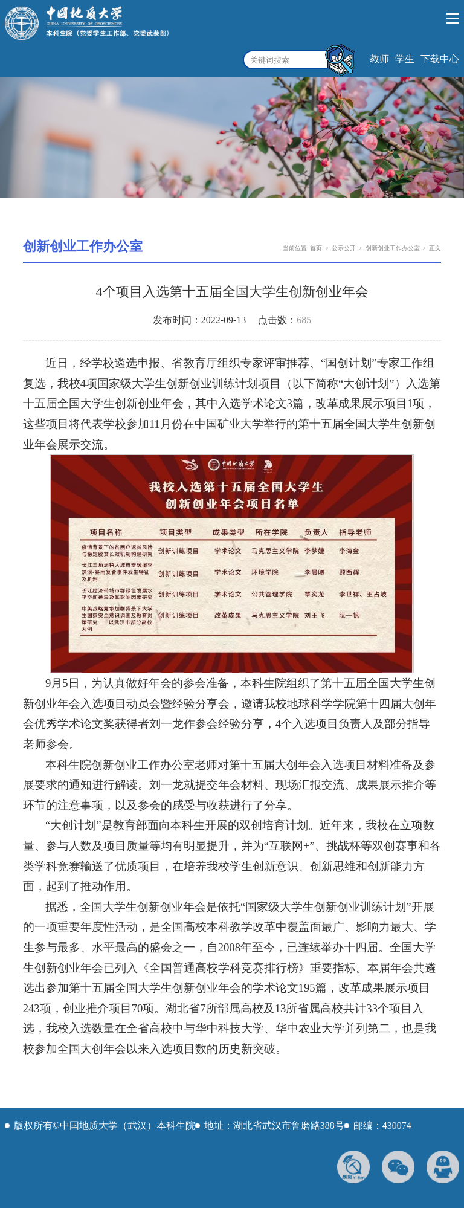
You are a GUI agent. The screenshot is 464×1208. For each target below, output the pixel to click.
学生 (404, 59)
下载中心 (439, 59)
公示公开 (344, 248)
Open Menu (453, 19)
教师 (379, 59)
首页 (316, 248)
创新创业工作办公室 (393, 248)
